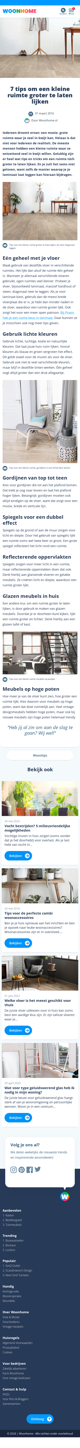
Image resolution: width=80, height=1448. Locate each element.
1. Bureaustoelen (13, 1240)
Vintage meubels (13, 1326)
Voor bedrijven (14, 1363)
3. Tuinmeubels (12, 1225)
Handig (8, 1286)
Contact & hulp (14, 1389)
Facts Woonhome (13, 1373)
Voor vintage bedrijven (16, 1378)
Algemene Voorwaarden (17, 1343)
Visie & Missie (11, 1317)
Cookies (7, 1352)
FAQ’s (6, 1394)
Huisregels (11, 1338)
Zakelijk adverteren (14, 1368)
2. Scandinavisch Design (17, 1270)
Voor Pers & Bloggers (15, 1399)
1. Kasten (8, 1215)
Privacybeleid (11, 1347)
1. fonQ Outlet (11, 1266)
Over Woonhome (16, 1312)
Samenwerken (11, 1404)
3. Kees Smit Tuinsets (16, 1275)
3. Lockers (9, 1250)
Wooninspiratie (12, 1296)
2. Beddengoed (12, 1220)
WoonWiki (9, 1301)
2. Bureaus (9, 1245)
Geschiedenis (11, 1322)
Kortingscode (11, 1291)
